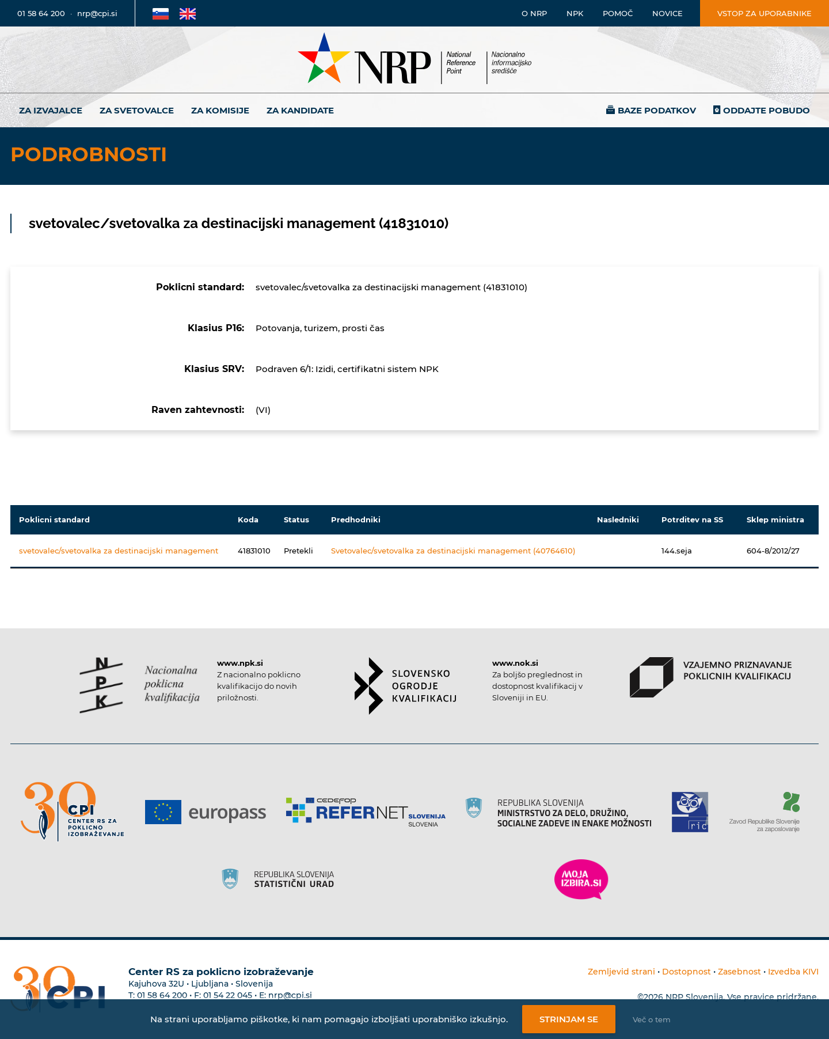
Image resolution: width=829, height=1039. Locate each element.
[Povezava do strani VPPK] (711, 677)
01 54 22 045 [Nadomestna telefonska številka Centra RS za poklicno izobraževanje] (227, 995)
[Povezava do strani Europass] (210, 812)
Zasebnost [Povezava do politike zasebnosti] (739, 971)
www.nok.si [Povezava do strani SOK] (515, 663)
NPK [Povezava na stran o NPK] (574, 13)
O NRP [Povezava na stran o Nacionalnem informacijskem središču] (534, 13)
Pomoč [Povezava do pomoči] (618, 13)
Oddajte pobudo (766, 110)
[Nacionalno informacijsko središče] (414, 59)
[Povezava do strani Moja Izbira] (581, 879)
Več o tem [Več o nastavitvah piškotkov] (652, 1019)
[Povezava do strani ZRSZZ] (768, 812)
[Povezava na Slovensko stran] (161, 13)
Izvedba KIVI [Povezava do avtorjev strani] (793, 971)
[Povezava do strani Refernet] (370, 812)
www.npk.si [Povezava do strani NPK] (240, 663)
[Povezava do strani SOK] (406, 686)
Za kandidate (300, 110)
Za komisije (220, 110)
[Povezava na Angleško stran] (188, 13)
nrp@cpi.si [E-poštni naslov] (97, 13)
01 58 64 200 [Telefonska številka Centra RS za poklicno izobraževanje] (162, 995)
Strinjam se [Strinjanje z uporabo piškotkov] (568, 1019)
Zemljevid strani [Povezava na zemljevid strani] (621, 971)
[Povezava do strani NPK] (139, 685)
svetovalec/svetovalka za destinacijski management (118, 550)
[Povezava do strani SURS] (281, 879)
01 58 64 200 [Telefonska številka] (41, 13)
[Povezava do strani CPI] (77, 812)
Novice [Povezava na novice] (667, 13)
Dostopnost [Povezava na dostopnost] (686, 971)
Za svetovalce (137, 110)
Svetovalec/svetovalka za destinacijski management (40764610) (453, 550)
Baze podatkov (657, 110)
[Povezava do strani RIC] (694, 812)
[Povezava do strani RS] (563, 812)
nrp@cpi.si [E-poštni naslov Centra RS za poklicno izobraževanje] (290, 995)
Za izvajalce (50, 110)
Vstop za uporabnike (764, 13)
